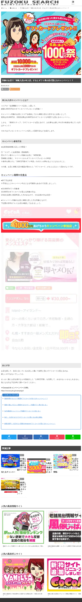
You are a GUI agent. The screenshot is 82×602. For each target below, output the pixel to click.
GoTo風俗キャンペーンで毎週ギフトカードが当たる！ (22, 411)
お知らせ (5, 89)
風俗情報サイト (14, 590)
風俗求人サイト (40, 590)
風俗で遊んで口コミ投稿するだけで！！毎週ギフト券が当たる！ (26, 405)
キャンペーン (14, 89)
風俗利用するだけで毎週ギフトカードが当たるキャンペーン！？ (26, 398)
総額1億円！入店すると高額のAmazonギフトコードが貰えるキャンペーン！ (30, 423)
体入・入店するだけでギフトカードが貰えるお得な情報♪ (23, 417)
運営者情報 (41, 593)
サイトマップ (67, 590)
